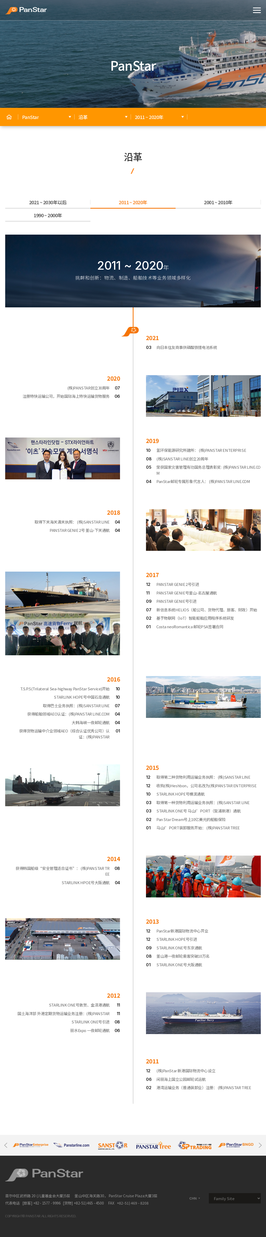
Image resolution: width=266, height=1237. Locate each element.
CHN (195, 1198)
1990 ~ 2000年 (48, 215)
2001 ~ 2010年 (218, 202)
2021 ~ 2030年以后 (48, 202)
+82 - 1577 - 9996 (47, 1203)
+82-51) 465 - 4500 (89, 1203)
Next (260, 1145)
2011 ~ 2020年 (133, 202)
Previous (6, 1145)
